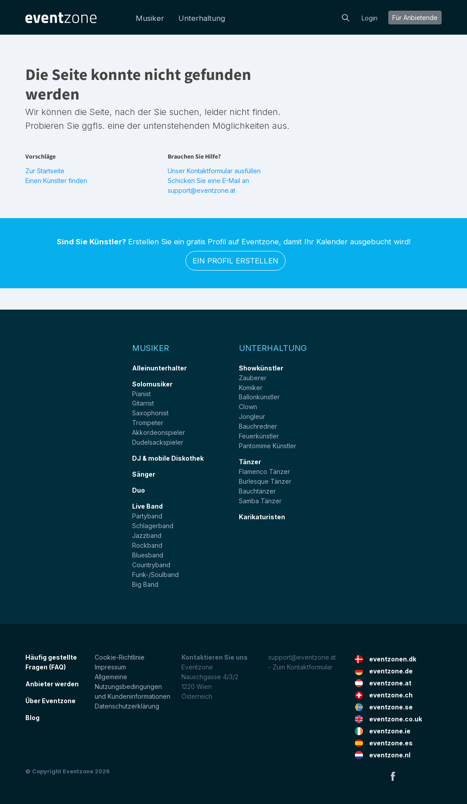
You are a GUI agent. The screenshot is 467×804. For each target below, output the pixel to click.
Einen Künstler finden (56, 180)
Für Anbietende (415, 17)
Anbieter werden (52, 684)
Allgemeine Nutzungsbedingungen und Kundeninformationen (132, 686)
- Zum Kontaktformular (300, 667)
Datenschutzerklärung (127, 706)
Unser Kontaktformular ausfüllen (214, 171)
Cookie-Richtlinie (120, 657)
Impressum (110, 667)
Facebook (392, 776)
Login (370, 18)
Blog (32, 717)
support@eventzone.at (302, 657)
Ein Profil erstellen (235, 260)
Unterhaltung (201, 18)
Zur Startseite (44, 171)
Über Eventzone (50, 700)
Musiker (150, 18)
